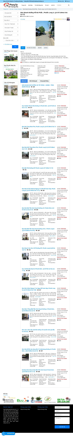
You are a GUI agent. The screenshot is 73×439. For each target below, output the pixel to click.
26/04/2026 (23, 16)
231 (24, 169)
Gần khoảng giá (33, 81)
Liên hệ (52, 5)
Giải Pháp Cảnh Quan (10, 51)
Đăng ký (67, 1)
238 (26, 128)
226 (42, 190)
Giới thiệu (30, 5)
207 (38, 310)
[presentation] (21, 33)
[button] (46, 44)
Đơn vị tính (5, 38)
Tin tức (47, 5)
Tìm (15, 46)
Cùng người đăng (44, 81)
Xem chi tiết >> (33, 135)
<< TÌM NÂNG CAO (7, 44)
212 (29, 249)
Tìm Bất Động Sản (39, 5)
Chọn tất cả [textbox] (6, 20)
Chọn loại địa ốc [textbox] (8, 16)
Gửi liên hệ (62, 431)
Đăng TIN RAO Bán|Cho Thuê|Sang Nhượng (12, 1)
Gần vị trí (24, 81)
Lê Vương (22, 19)
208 (28, 270)
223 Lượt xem (30, 16)
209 (36, 209)
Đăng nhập (61, 1)
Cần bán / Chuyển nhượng (15, 9)
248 (30, 149)
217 (30, 107)
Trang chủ (5, 9)
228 (33, 86)
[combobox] (10, 16)
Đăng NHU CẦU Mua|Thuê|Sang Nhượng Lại (33, 1)
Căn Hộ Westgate (9, 82)
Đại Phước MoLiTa (9, 65)
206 (38, 371)
